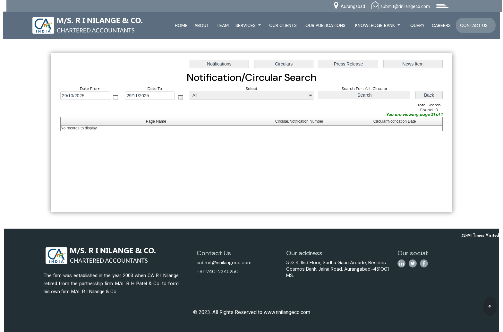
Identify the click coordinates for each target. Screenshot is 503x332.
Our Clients (283, 25)
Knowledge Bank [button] (375, 25)
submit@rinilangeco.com (224, 262)
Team (223, 25)
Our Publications (325, 25)
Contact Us (474, 25)
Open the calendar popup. (117, 97)
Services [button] (246, 25)
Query (417, 25)
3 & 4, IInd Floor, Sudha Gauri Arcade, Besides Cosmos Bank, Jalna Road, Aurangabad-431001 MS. (337, 269)
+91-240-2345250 (218, 271)
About (201, 25)
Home (181, 25)
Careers (441, 25)
